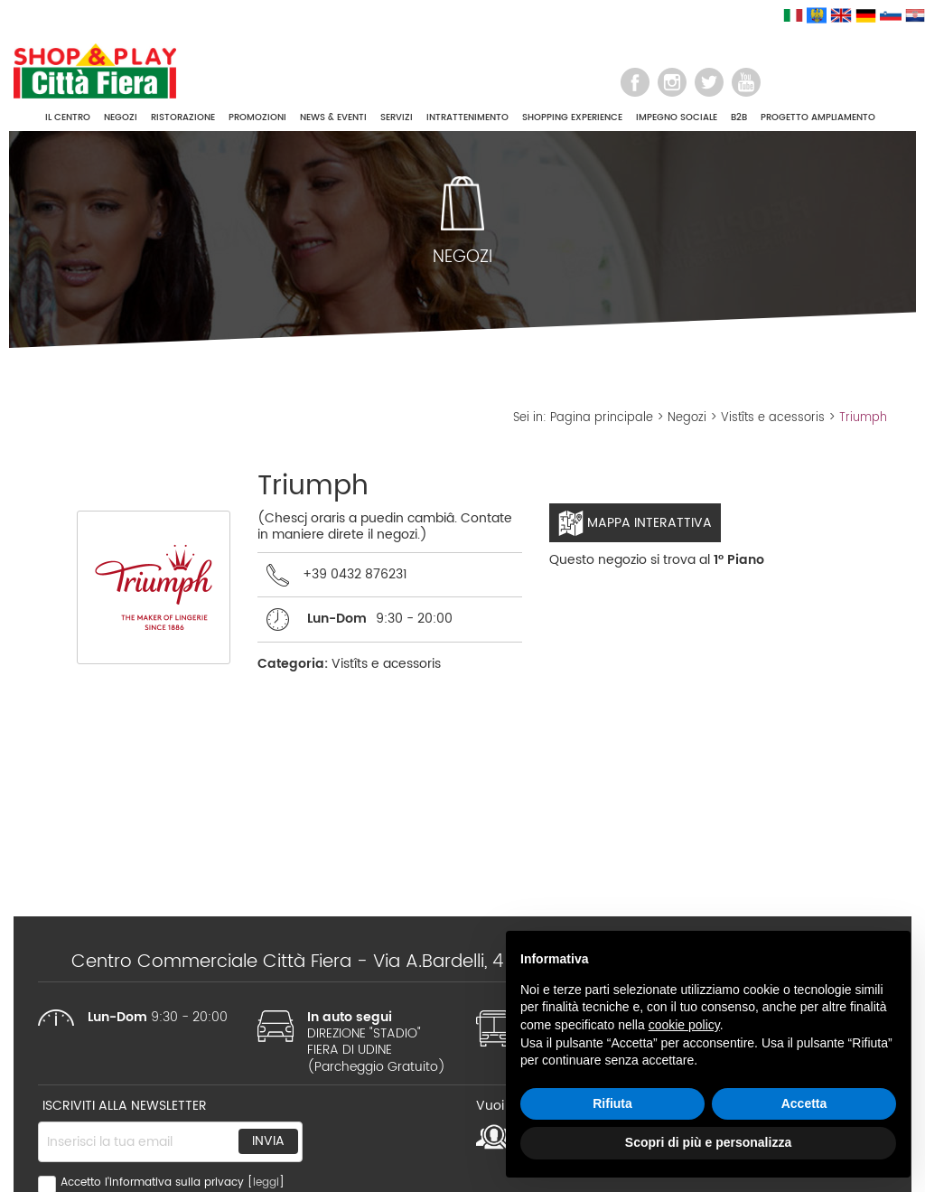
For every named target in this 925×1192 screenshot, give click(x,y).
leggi (266, 1182)
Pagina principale (601, 417)
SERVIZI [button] (396, 117)
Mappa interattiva (635, 523)
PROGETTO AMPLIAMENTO (818, 117)
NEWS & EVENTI (333, 117)
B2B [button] (739, 117)
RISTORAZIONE (183, 117)
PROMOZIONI (257, 117)
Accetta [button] (804, 1103)
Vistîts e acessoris (773, 417)
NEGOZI (120, 117)
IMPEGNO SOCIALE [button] (676, 117)
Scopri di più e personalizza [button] (708, 1142)
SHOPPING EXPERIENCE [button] (572, 117)
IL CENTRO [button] (67, 117)
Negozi (687, 417)
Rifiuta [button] (612, 1103)
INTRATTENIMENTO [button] (467, 117)
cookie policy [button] (684, 1025)
